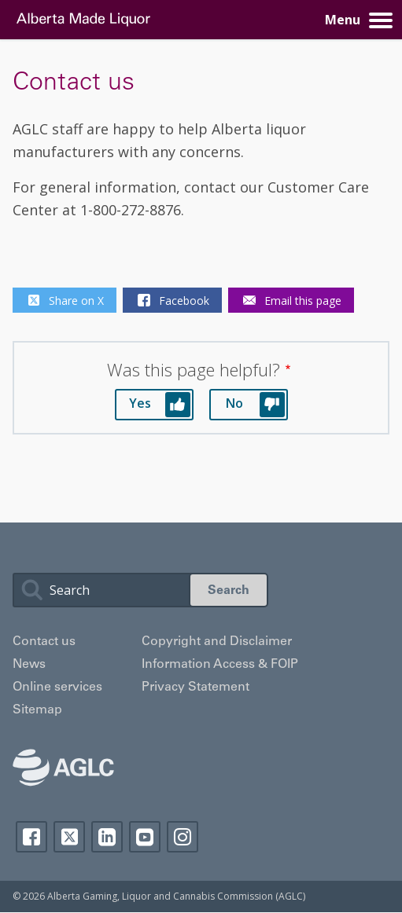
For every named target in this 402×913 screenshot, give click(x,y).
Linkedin (107, 836)
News (29, 664)
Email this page (291, 300)
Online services (57, 687)
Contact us (44, 642)
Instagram (182, 836)
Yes (140, 403)
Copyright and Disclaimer (217, 642)
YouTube (144, 836)
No (234, 403)
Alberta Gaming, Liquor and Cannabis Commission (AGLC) (176, 896)
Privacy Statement (195, 687)
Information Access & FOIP (220, 664)
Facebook (172, 300)
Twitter (69, 836)
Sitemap (37, 710)
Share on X (64, 300)
